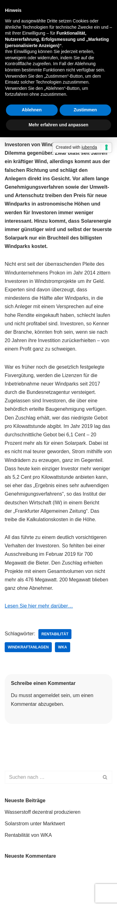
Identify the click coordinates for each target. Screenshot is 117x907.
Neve (10, 895)
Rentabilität (54, 634)
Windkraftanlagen (28, 647)
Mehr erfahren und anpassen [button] (58, 124)
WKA (62, 647)
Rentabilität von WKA (28, 835)
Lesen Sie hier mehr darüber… (39, 606)
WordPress (67, 895)
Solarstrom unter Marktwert (35, 823)
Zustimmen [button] (85, 109)
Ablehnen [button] (32, 109)
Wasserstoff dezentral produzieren (42, 812)
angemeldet (46, 695)
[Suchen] (51, 777)
